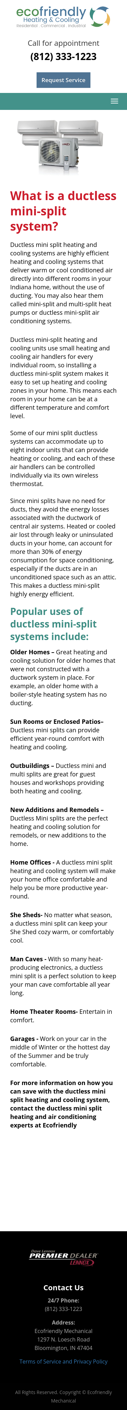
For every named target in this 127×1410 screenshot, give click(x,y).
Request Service (64, 80)
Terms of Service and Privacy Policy (64, 1361)
